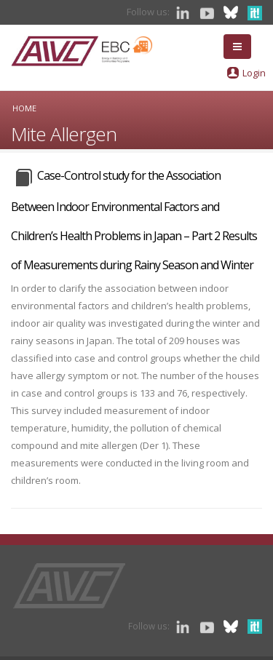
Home (24, 108)
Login (254, 72)
